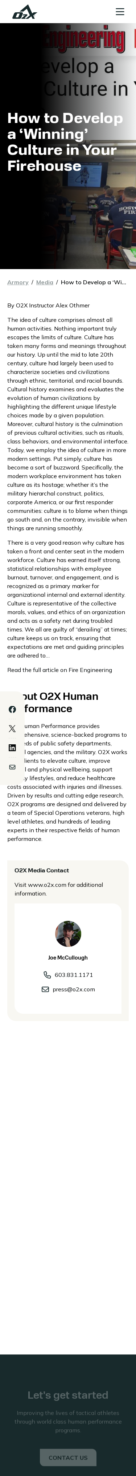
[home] (23, 11)
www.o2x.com (47, 884)
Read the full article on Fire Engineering (59, 669)
